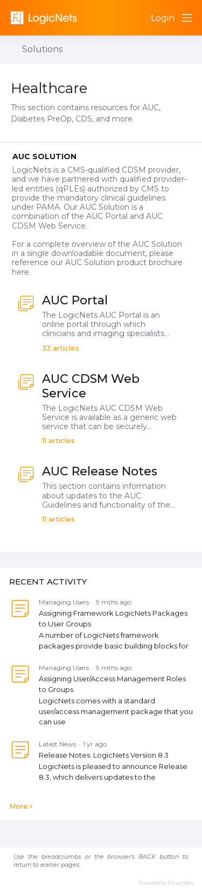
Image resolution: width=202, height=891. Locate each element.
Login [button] (163, 18)
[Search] (138, 17)
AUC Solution (44, 156)
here (20, 272)
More (18, 806)
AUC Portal (75, 300)
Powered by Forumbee (166, 883)
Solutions (42, 49)
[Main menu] (187, 17)
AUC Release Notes (99, 471)
